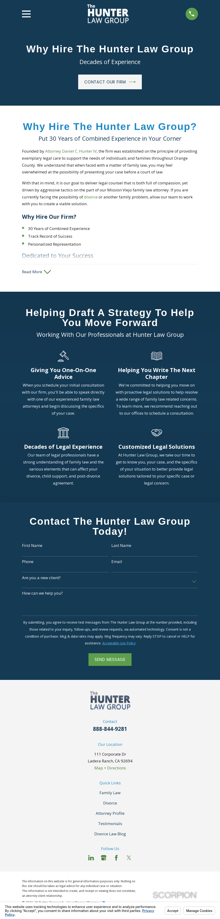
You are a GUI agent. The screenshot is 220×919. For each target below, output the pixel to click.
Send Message (110, 660)
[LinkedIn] (91, 858)
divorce (91, 197)
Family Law (110, 793)
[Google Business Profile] (103, 858)
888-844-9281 (110, 729)
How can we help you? (42, 594)
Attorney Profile (110, 813)
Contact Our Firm (110, 82)
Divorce (110, 803)
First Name (32, 546)
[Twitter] (129, 858)
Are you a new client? (41, 578)
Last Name (121, 546)
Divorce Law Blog (110, 834)
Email (116, 562)
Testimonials (110, 824)
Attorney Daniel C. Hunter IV (71, 151)
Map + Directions (110, 768)
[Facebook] (116, 858)
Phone (27, 562)
